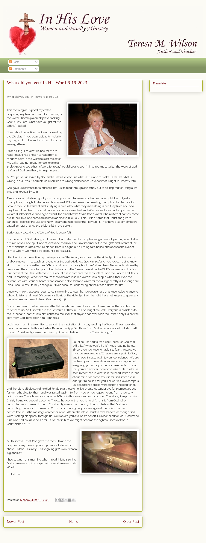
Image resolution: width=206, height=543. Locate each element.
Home (73, 521)
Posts (14, 62)
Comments (17, 68)
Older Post (131, 521)
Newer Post (15, 521)
